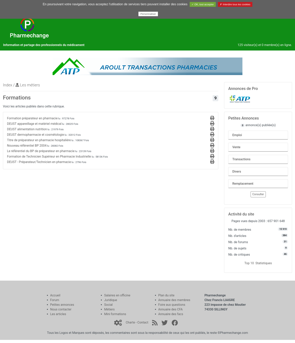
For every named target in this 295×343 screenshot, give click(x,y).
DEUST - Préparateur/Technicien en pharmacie (39, 162)
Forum (54, 300)
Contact (142, 322)
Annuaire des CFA (170, 309)
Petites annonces (62, 305)
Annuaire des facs (170, 314)
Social (108, 305)
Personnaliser (148, 13)
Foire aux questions (171, 305)
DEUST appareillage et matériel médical (34, 124)
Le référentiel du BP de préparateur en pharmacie (41, 151)
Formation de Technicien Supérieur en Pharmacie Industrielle (49, 156)
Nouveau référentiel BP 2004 (27, 145)
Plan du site (166, 295)
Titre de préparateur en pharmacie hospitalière (39, 140)
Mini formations (115, 314)
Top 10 (249, 263)
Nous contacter (60, 309)
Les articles (58, 314)
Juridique (110, 300)
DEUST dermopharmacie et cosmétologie (35, 134)
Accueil (55, 295)
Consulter (258, 194)
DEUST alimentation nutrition (27, 129)
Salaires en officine (117, 295)
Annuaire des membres (174, 300)
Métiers (109, 309)
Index (7, 85)
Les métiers (28, 85)
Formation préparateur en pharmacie (32, 118)
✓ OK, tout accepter (203, 4)
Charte (130, 322)
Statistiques (263, 263)
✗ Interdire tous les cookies (235, 4)
